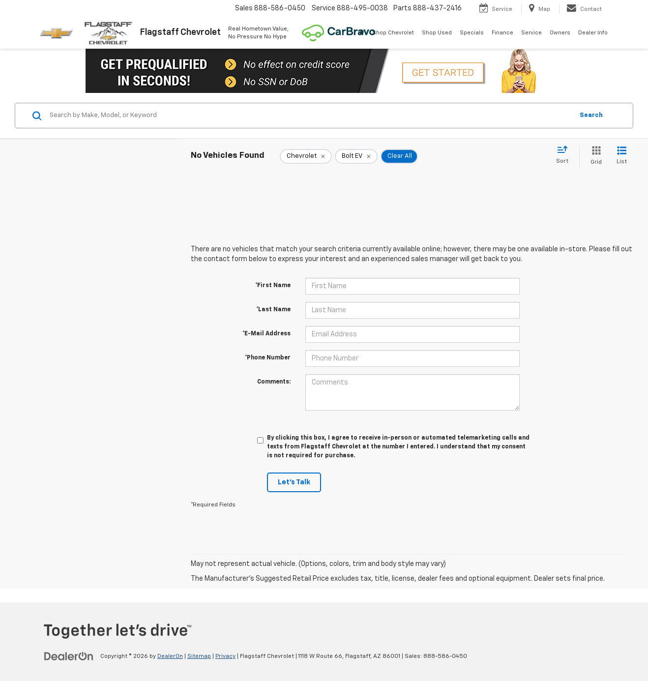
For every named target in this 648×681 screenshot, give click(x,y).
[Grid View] (594, 156)
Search (591, 115)
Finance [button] (502, 32)
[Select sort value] (565, 155)
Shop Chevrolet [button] (393, 32)
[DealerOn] (69, 655)
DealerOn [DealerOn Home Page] (170, 656)
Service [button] (531, 32)
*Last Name (273, 310)
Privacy (225, 656)
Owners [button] (560, 32)
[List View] (621, 156)
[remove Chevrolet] (306, 156)
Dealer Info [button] (593, 32)
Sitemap (199, 656)
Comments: (274, 382)
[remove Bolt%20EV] (356, 156)
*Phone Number (268, 358)
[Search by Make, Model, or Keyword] (310, 115)
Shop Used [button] (437, 32)
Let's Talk (294, 482)
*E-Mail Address (266, 334)
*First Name (273, 286)
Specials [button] (472, 32)
